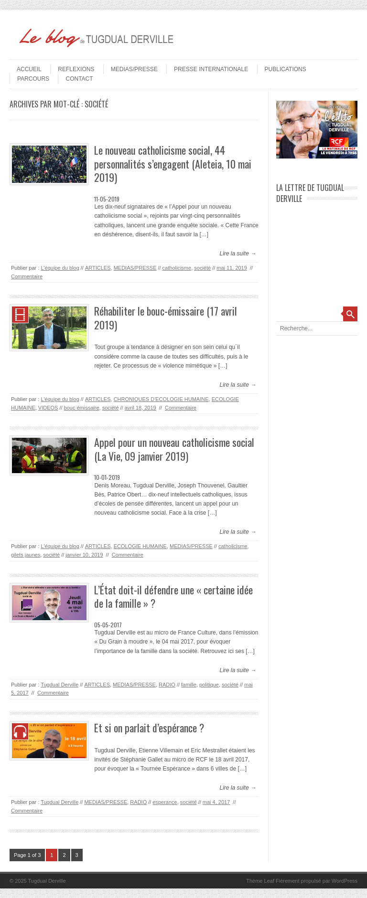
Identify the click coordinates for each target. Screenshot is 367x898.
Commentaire (27, 276)
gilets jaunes (25, 555)
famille (188, 684)
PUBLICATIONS (285, 69)
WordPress (344, 881)
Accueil (29, 69)
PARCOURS (33, 78)
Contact (79, 78)
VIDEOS (48, 408)
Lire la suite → (237, 253)
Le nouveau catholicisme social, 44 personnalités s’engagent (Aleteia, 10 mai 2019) (172, 163)
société (202, 268)
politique (209, 684)
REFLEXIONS (76, 69)
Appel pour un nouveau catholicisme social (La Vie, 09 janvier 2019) (174, 449)
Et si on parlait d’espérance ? (149, 727)
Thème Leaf (260, 881)
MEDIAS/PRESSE (134, 69)
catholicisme (177, 268)
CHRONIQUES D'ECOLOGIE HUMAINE (161, 399)
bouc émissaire (81, 408)
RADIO (167, 684)
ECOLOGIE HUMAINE (140, 546)
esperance (164, 802)
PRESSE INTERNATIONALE (211, 69)
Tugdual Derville (59, 684)
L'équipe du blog (60, 268)
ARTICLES (98, 268)
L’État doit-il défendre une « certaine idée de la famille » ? (173, 596)
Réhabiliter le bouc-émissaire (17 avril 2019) (165, 317)
